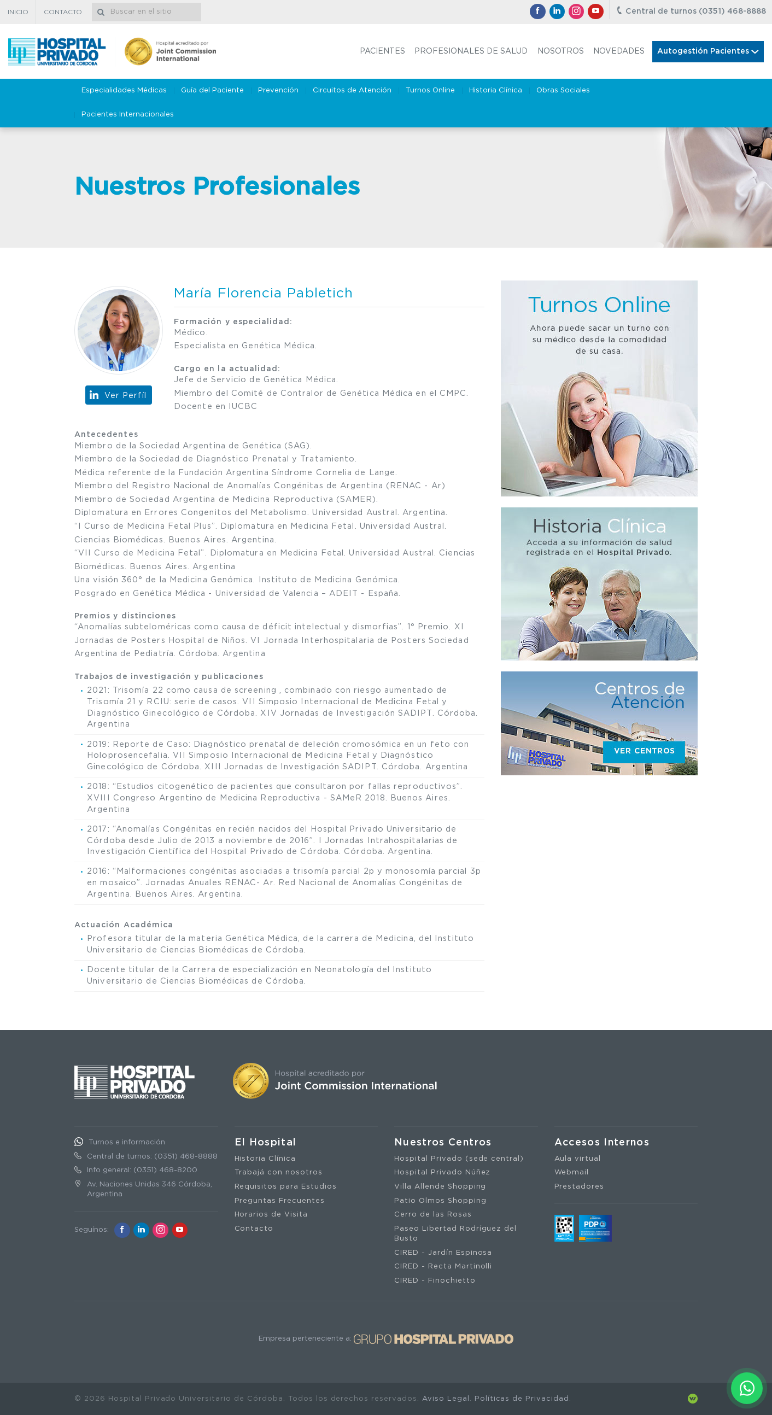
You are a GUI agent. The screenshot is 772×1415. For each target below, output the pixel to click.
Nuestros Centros (443, 1143)
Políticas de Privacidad (522, 1398)
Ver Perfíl (125, 395)
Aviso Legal (446, 1398)
